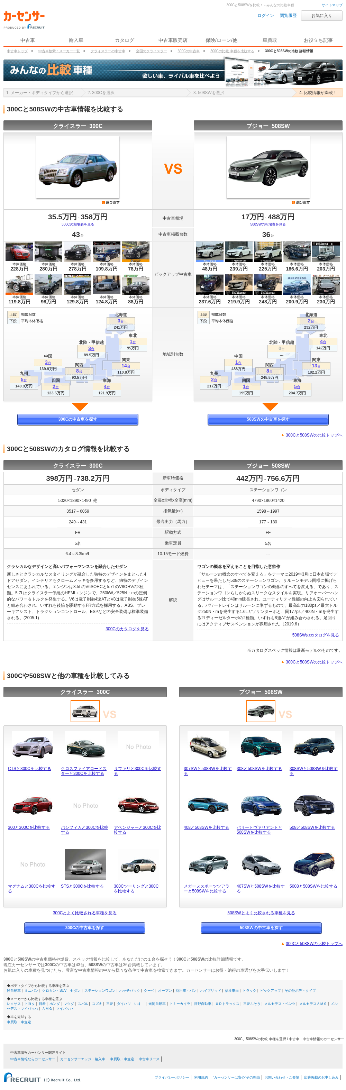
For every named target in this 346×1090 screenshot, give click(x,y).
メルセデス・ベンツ (279, 1004)
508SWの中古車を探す (268, 419)
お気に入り (321, 15)
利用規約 (201, 1077)
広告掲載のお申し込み (321, 1077)
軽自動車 (14, 990)
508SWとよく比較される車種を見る (261, 912)
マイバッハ (64, 1008)
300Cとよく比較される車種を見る (85, 912)
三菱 (109, 1004)
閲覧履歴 (288, 15)
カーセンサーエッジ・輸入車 (82, 1059)
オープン (165, 990)
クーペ (149, 990)
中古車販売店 (173, 40)
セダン (75, 990)
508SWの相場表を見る (268, 224)
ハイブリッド (210, 990)
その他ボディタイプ (300, 990)
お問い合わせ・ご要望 (282, 1077)
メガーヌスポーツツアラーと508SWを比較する (206, 889)
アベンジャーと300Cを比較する (137, 830)
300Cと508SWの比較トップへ (314, 435)
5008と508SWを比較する (313, 886)
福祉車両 (232, 990)
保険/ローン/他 (221, 40)
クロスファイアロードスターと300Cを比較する (84, 771)
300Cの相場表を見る (78, 224)
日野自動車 (202, 1004)
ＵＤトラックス (227, 1004)
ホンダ (54, 1004)
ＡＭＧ (47, 1008)
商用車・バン (186, 990)
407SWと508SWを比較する (261, 889)
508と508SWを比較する (312, 827)
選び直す (111, 202)
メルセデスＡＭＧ (313, 1004)
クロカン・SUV (54, 990)
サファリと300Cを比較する (137, 771)
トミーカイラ (180, 1004)
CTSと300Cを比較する (29, 768)
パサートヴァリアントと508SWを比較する (259, 830)
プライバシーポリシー (172, 1077)
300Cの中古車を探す (78, 419)
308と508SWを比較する (259, 768)
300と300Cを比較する (29, 827)
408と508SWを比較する (206, 827)
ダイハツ (124, 1004)
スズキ (97, 1004)
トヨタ (30, 1004)
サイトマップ (332, 5)
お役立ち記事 (318, 40)
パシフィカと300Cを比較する (84, 830)
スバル (83, 1004)
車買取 (270, 40)
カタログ (124, 40)
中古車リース (149, 1059)
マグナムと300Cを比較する (31, 889)
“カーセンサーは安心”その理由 (236, 1077)
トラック (249, 990)
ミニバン (31, 990)
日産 (42, 1004)
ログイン (265, 15)
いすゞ (139, 1004)
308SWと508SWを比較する (314, 771)
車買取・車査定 (19, 1022)
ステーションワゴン (100, 990)
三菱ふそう (252, 1004)
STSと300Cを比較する (82, 886)
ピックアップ (270, 990)
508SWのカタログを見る (315, 635)
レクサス (14, 1004)
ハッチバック (129, 990)
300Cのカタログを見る (127, 628)
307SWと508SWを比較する (208, 771)
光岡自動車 (157, 1004)
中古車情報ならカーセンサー (32, 1059)
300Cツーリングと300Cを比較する (136, 889)
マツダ (69, 1004)
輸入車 (76, 40)
